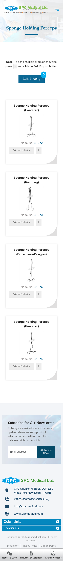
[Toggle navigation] (56, 9)
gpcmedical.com (36, 537)
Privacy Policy (29, 545)
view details (21, 150)
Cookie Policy (48, 545)
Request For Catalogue (31, 557)
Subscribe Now (46, 451)
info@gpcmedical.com (28, 506)
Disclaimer (12, 545)
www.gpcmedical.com (28, 513)
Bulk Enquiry (34, 78)
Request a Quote (9, 557)
